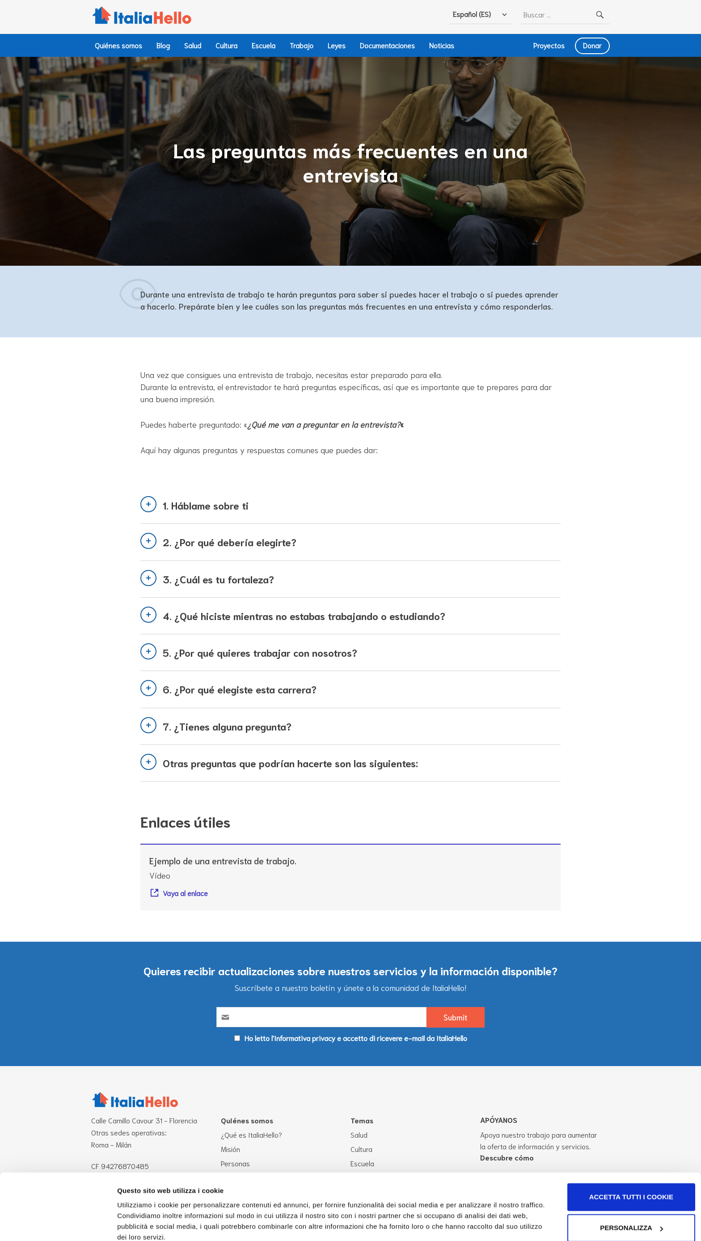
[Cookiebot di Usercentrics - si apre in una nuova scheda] (58, 1223)
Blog (163, 45)
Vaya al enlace (185, 893)
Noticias (441, 45)
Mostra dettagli (141, 1219)
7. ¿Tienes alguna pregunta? (227, 726)
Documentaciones (387, 45)
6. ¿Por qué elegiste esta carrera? (240, 689)
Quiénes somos (118, 45)
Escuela (263, 45)
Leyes (337, 45)
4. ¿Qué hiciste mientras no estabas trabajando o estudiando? (304, 615)
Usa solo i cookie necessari (626, 1216)
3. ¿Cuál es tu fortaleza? (218, 579)
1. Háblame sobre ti (206, 505)
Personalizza (626, 1185)
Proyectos (549, 45)
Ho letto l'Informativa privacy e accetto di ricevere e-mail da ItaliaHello (356, 1037)
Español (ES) (472, 13)
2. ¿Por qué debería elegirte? (229, 542)
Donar (592, 45)
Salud (192, 45)
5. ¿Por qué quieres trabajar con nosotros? (260, 652)
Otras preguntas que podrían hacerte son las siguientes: (290, 762)
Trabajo (301, 45)
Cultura (226, 45)
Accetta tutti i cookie (626, 1154)
